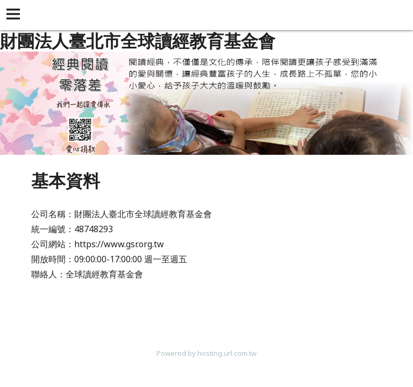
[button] (15, 15)
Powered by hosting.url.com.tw (206, 353)
